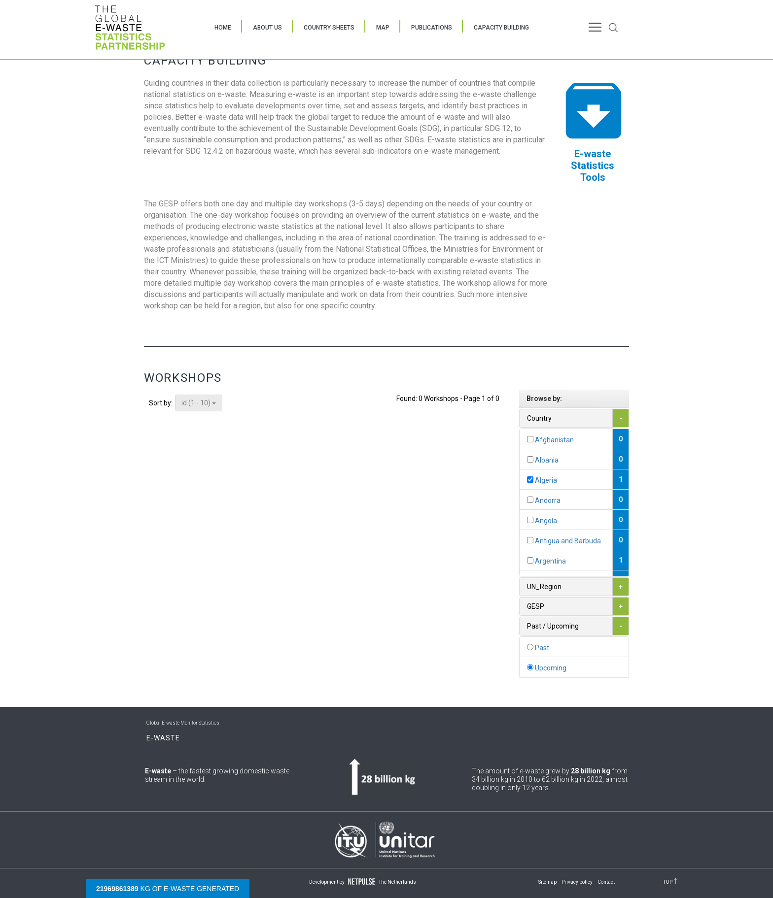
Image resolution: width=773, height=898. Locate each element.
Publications (431, 27)
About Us (267, 27)
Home (222, 27)
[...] (530, 439)
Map (382, 27)
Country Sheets (329, 27)
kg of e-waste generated (167, 889)
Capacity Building (501, 27)
